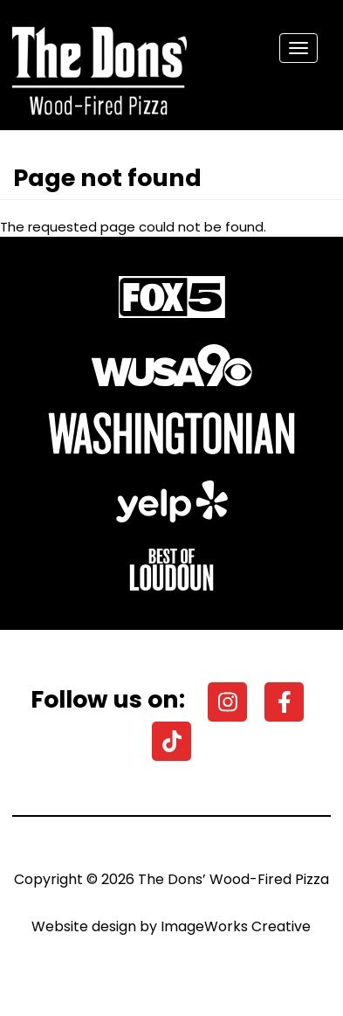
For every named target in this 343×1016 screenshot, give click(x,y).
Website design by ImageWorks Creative (171, 926)
